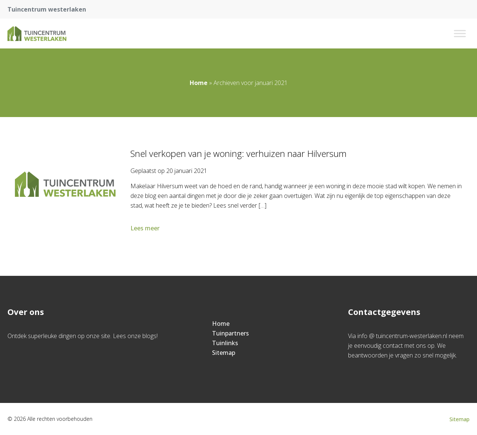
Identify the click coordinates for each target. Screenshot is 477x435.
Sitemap (223, 353)
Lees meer (145, 228)
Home (199, 83)
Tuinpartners (230, 333)
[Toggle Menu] (460, 33)
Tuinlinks (225, 343)
